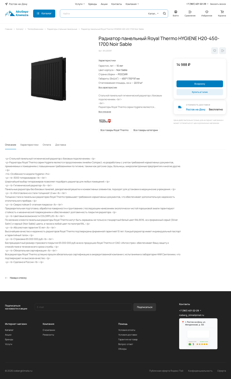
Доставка (60, 144)
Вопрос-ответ (125, 344)
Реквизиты (48, 334)
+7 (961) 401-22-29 (196, 4)
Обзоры (122, 348)
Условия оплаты (126, 330)
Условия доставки (127, 334)
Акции (8, 334)
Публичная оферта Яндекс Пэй (166, 370)
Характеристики (29, 144)
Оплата (47, 144)
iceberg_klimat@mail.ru (191, 315)
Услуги (8, 344)
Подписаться (144, 307)
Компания (48, 324)
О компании (49, 330)
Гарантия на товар (128, 339)
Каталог (9, 330)
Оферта (221, 370)
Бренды (9, 339)
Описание (10, 144)
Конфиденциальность (200, 370)
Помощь (123, 324)
